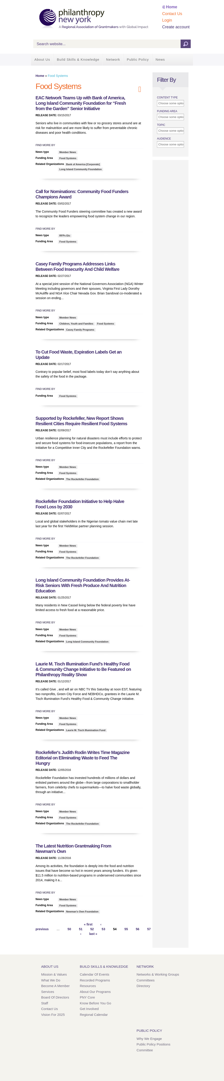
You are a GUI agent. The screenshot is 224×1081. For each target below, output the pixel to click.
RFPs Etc (64, 235)
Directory (143, 986)
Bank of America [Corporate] (83, 164)
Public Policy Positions (153, 1044)
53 (103, 929)
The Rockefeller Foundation (82, 479)
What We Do (50, 980)
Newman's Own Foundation (82, 911)
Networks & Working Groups (158, 974)
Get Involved (89, 1009)
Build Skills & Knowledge (78, 59)
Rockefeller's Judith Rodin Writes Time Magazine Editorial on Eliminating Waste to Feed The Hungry (83, 758)
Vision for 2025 (53, 1014)
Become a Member (55, 986)
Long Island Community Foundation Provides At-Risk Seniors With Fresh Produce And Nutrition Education (83, 585)
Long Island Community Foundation (80, 169)
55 (126, 929)
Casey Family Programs (80, 329)
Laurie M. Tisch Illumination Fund (85, 730)
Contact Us (172, 13)
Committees (146, 980)
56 (137, 929)
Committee (145, 1050)
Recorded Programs (95, 980)
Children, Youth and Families (76, 323)
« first (88, 924)
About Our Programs (95, 992)
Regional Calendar (94, 1014)
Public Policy (138, 59)
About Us (42, 59)
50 (69, 929)
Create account (176, 27)
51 (81, 929)
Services (47, 992)
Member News (67, 152)
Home (171, 7)
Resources (88, 986)
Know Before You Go (95, 1003)
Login (167, 20)
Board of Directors (55, 997)
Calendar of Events (94, 974)
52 (92, 929)
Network (113, 59)
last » (93, 934)
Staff (44, 1003)
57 (149, 929)
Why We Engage (149, 1039)
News (160, 59)
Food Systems (67, 158)
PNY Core (87, 997)
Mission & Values (54, 974)
